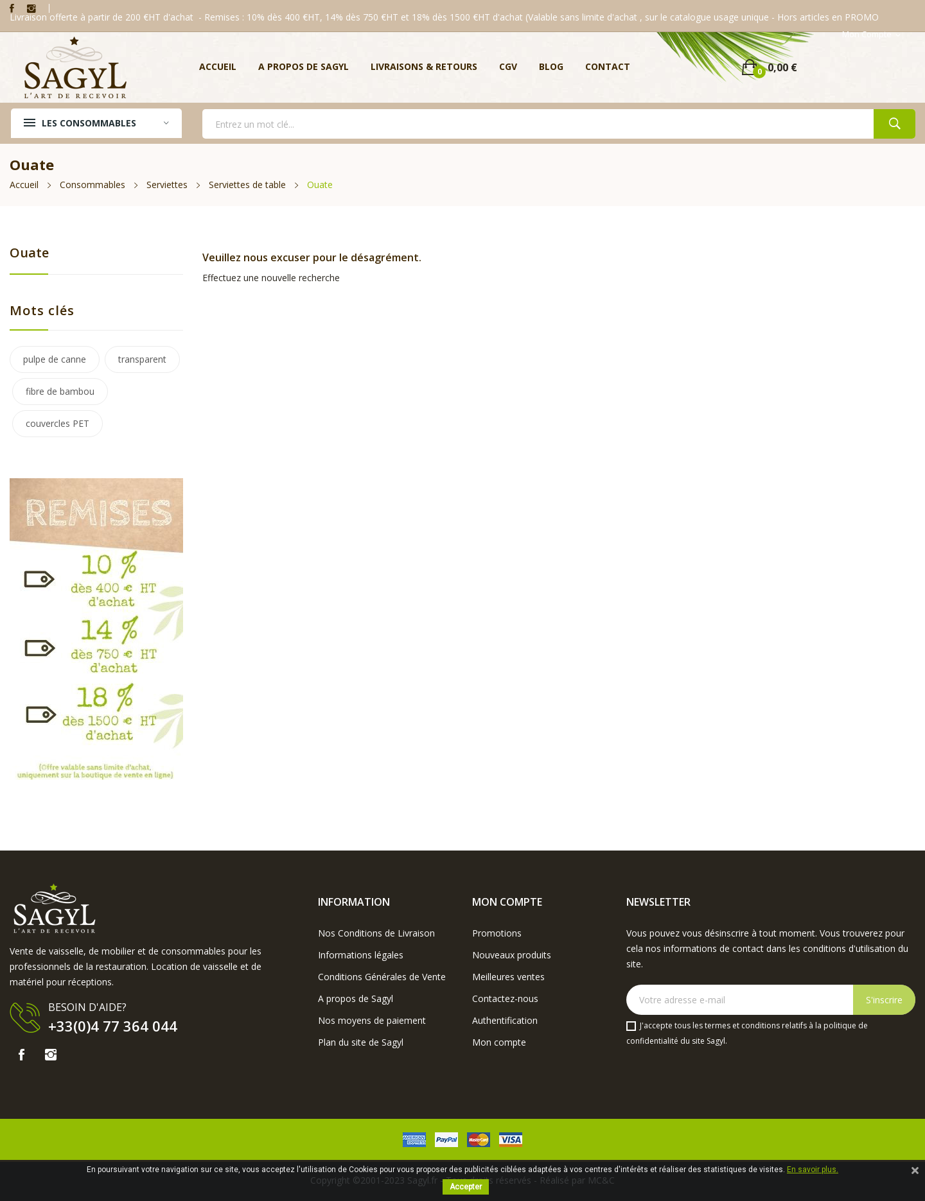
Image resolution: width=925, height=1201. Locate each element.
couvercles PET (57, 423)
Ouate (29, 253)
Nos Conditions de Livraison (376, 933)
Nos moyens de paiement (372, 1020)
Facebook (12, 8)
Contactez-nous (505, 998)
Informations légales (360, 955)
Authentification (505, 1020)
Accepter (466, 1186)
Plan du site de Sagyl (360, 1042)
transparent (142, 359)
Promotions (497, 933)
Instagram (31, 8)
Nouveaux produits (511, 955)
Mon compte (499, 1042)
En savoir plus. (812, 1169)
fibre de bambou (60, 391)
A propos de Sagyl (355, 998)
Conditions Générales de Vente (382, 977)
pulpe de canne (54, 359)
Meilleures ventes (508, 977)
